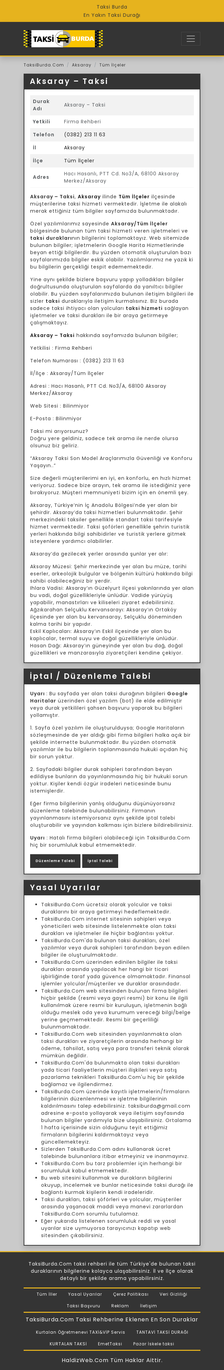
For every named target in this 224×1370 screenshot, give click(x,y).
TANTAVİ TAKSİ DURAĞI (162, 1332)
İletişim (148, 1306)
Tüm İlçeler (112, 65)
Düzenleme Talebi (55, 860)
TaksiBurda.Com (44, 65)
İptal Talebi (100, 860)
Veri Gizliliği (173, 1294)
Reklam (120, 1306)
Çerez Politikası (131, 1294)
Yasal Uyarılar (85, 1294)
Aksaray (81, 65)
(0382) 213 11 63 (84, 134)
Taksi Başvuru (83, 1306)
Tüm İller (47, 1294)
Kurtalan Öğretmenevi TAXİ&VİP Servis (80, 1332)
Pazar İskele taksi (153, 1344)
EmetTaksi (110, 1344)
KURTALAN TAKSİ (68, 1344)
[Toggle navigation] (190, 39)
